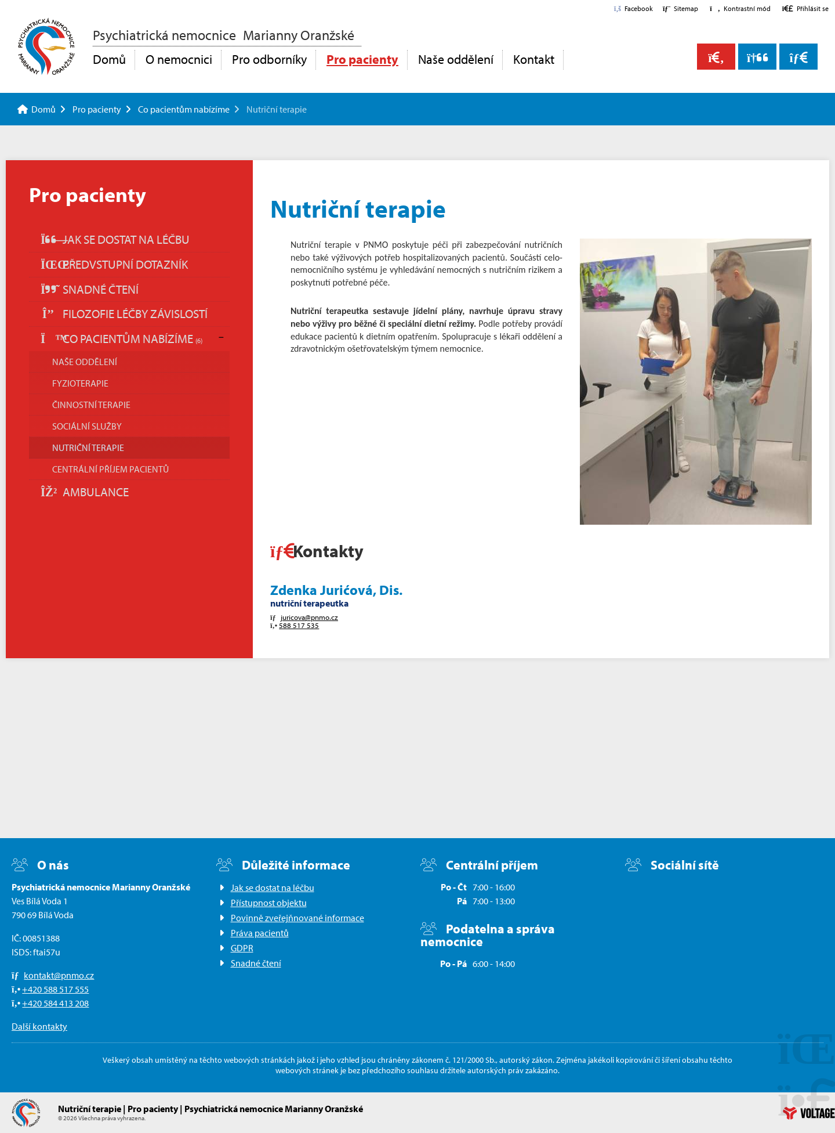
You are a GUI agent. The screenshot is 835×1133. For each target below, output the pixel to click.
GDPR (242, 948)
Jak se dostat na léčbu (115, 239)
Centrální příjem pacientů (110, 469)
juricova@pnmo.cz (309, 617)
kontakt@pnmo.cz (59, 975)
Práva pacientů (260, 933)
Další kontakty (39, 1026)
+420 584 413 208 (55, 1003)
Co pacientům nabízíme (184, 109)
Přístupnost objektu (269, 902)
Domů (46, 46)
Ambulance (85, 491)
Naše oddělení (455, 59)
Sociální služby (87, 426)
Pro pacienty (362, 59)
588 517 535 (299, 625)
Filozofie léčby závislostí (124, 313)
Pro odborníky (269, 59)
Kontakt (533, 59)
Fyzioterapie (80, 383)
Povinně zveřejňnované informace (297, 917)
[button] (740, 8)
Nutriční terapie (88, 447)
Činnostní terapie (91, 404)
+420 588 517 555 (55, 989)
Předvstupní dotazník (114, 264)
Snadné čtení (90, 289)
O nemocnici (179, 59)
